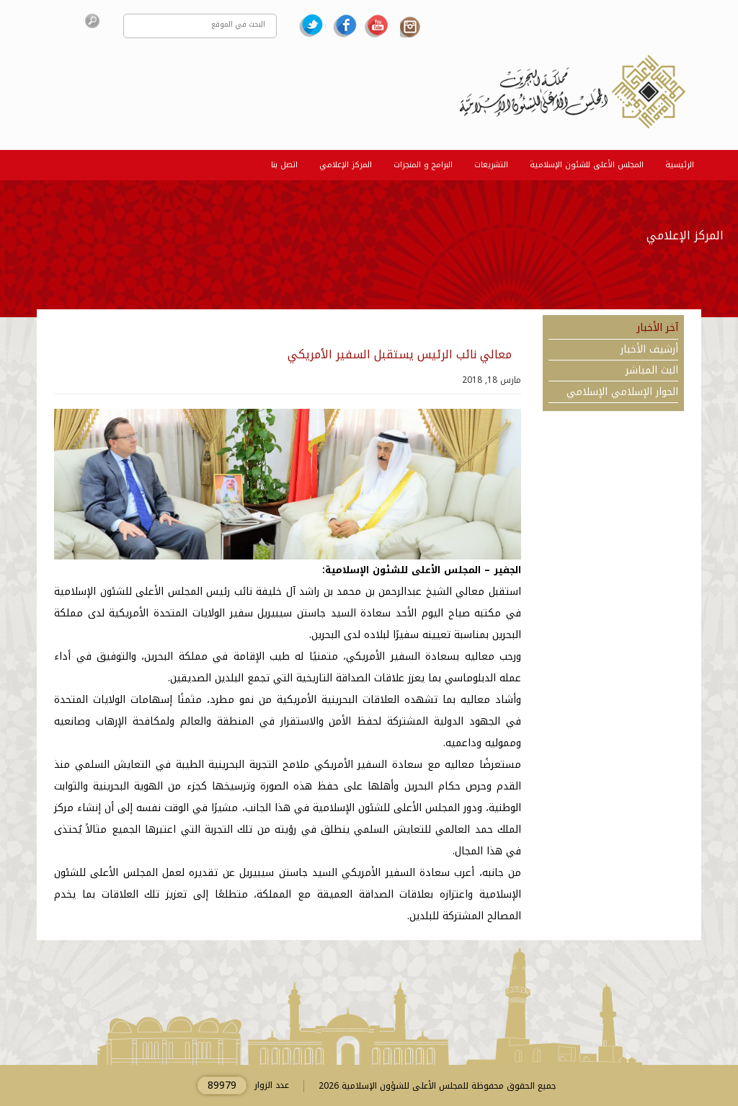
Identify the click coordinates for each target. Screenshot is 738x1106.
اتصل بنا (284, 164)
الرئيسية (679, 164)
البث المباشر (652, 370)
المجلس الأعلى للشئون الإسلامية (587, 164)
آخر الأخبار (657, 328)
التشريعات (491, 164)
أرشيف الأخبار (649, 349)
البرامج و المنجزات (423, 164)
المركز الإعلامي (345, 164)
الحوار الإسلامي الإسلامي (622, 392)
